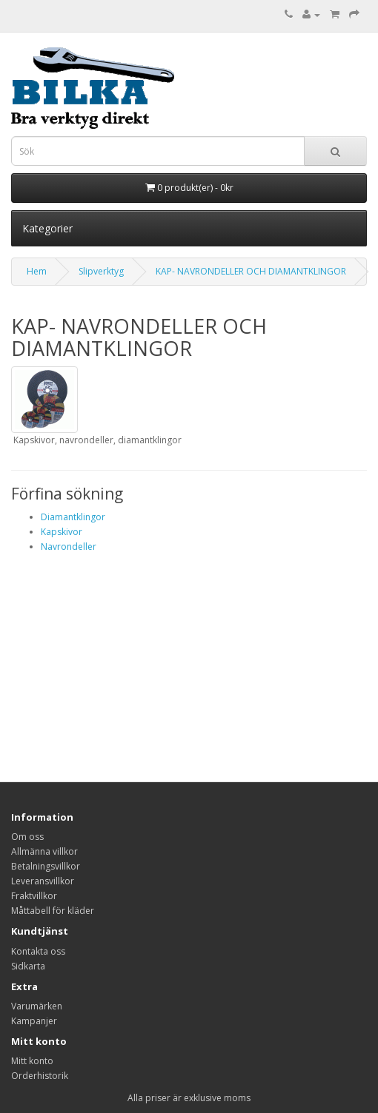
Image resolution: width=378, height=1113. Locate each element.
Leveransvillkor (42, 881)
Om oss (27, 836)
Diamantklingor (73, 517)
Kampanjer (34, 1021)
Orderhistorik (39, 1075)
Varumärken (36, 1006)
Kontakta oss (38, 951)
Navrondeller (68, 546)
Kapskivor (61, 531)
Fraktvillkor (34, 896)
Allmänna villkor (44, 851)
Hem (37, 271)
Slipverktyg (101, 271)
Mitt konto (32, 1061)
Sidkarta (28, 966)
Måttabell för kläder (52, 910)
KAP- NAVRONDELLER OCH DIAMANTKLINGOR (251, 271)
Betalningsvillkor (45, 866)
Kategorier (47, 228)
